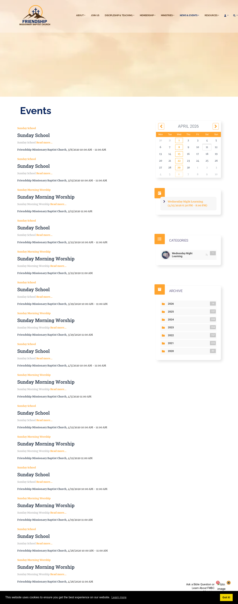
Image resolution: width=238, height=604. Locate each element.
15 (179, 154)
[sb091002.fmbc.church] (44, 15)
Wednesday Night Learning (188, 254)
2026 (171, 304)
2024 (171, 319)
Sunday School (26, 128)
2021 (171, 343)
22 (179, 160)
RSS (207, 255)
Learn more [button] (118, 597)
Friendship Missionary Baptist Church (41, 149)
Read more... (44, 142)
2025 (171, 311)
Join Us (95, 15)
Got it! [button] (226, 597)
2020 (171, 351)
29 (179, 167)
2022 (171, 335)
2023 (171, 327)
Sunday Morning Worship (34, 189)
